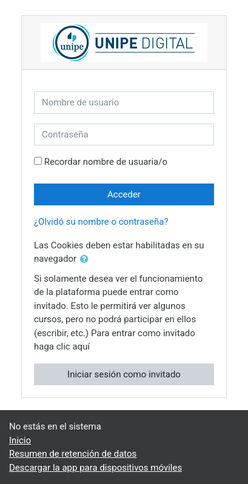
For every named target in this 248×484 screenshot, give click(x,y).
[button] (87, 259)
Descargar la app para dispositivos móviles (95, 467)
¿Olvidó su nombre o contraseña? (101, 221)
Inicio (20, 440)
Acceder (124, 194)
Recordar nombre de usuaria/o (105, 161)
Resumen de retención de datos (72, 453)
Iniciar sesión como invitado (124, 374)
